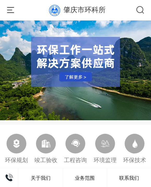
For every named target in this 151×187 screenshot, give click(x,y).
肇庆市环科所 (84, 10)
